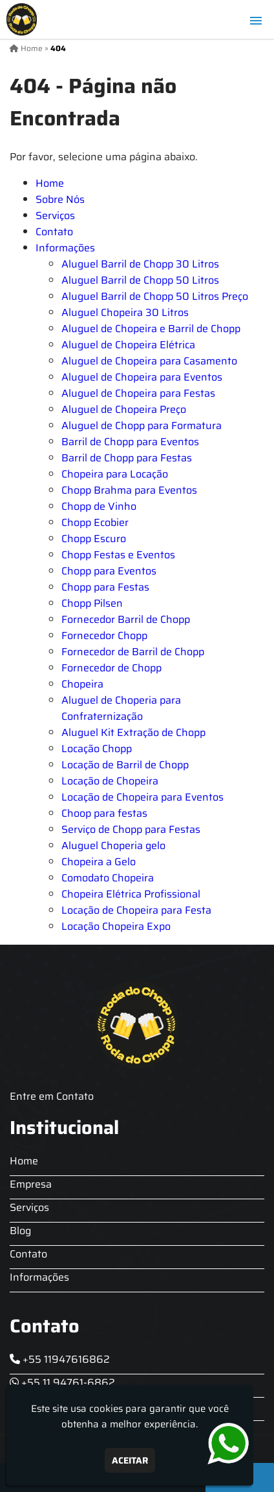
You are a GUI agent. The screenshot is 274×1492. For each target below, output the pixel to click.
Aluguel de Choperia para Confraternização (121, 708)
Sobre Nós (60, 199)
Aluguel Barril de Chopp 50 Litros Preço (154, 296)
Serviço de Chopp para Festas (130, 829)
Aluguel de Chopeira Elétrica (128, 345)
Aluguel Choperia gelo (113, 845)
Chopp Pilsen (92, 603)
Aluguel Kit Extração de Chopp (133, 732)
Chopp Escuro (93, 539)
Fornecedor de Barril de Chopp (132, 652)
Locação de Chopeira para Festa (136, 910)
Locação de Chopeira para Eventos (142, 797)
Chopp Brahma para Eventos (129, 490)
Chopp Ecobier (95, 522)
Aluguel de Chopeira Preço (123, 409)
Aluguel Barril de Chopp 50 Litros (140, 280)
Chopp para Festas (105, 587)
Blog (20, 1231)
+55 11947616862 (60, 1359)
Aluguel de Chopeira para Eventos (141, 377)
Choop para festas (104, 813)
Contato (54, 232)
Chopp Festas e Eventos (118, 555)
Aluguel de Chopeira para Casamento (149, 361)
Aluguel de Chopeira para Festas (138, 393)
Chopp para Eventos (108, 571)
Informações (65, 248)
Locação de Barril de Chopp (125, 765)
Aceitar (130, 1460)
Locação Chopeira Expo (116, 926)
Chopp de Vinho (98, 506)
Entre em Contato (52, 1096)
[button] (256, 21)
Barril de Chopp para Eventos (130, 442)
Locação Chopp (96, 749)
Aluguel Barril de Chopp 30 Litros (140, 264)
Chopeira (82, 684)
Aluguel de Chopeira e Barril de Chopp (150, 328)
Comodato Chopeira (107, 878)
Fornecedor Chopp (104, 635)
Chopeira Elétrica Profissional (130, 894)
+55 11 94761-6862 (62, 1382)
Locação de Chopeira (109, 781)
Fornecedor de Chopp (111, 668)
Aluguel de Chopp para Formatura (141, 425)
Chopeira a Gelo (98, 862)
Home (50, 183)
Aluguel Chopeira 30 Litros (125, 312)
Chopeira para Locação (114, 474)
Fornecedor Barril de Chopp (125, 619)
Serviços (55, 215)
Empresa (31, 1184)
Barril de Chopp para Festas (126, 458)
